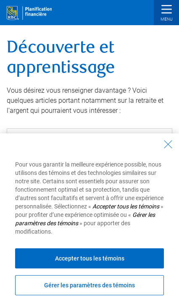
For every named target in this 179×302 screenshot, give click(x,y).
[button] (166, 13)
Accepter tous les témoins (89, 258)
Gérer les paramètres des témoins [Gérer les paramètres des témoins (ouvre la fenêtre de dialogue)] (89, 285)
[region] (89, 217)
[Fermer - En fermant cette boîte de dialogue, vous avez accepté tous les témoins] (168, 144)
